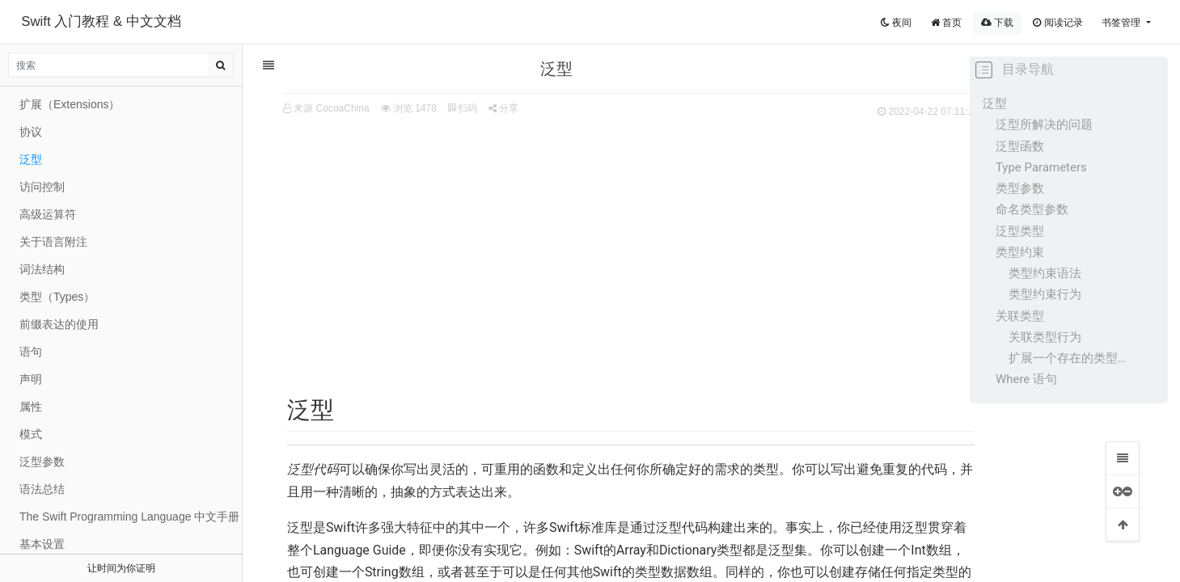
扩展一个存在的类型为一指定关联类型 (1070, 358)
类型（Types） (57, 296)
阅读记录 (1057, 22)
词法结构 (42, 269)
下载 (997, 22)
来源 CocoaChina (307, 108)
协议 (30, 131)
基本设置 (42, 544)
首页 (946, 22)
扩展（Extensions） (69, 104)
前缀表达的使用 (59, 324)
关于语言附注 (53, 241)
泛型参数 (42, 461)
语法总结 (42, 489)
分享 (479, 108)
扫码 (437, 108)
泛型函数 (1020, 146)
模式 (30, 434)
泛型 (995, 103)
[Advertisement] (606, 243)
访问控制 (42, 186)
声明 (30, 379)
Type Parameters (1041, 167)
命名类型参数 (1032, 209)
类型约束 (1020, 252)
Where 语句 (1026, 379)
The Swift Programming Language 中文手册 (129, 516)
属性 (30, 406)
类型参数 (1020, 188)
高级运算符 (47, 214)
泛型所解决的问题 (1044, 124)
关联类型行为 (1045, 337)
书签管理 (1122, 22)
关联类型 (1020, 316)
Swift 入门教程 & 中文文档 (101, 21)
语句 (30, 351)
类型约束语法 (1045, 273)
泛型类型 (1020, 231)
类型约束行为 (1045, 294)
